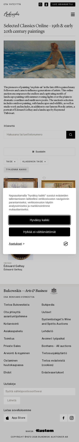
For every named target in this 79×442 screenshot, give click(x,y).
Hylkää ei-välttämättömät (39, 231)
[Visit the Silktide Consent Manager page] (65, 243)
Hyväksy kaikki (39, 220)
